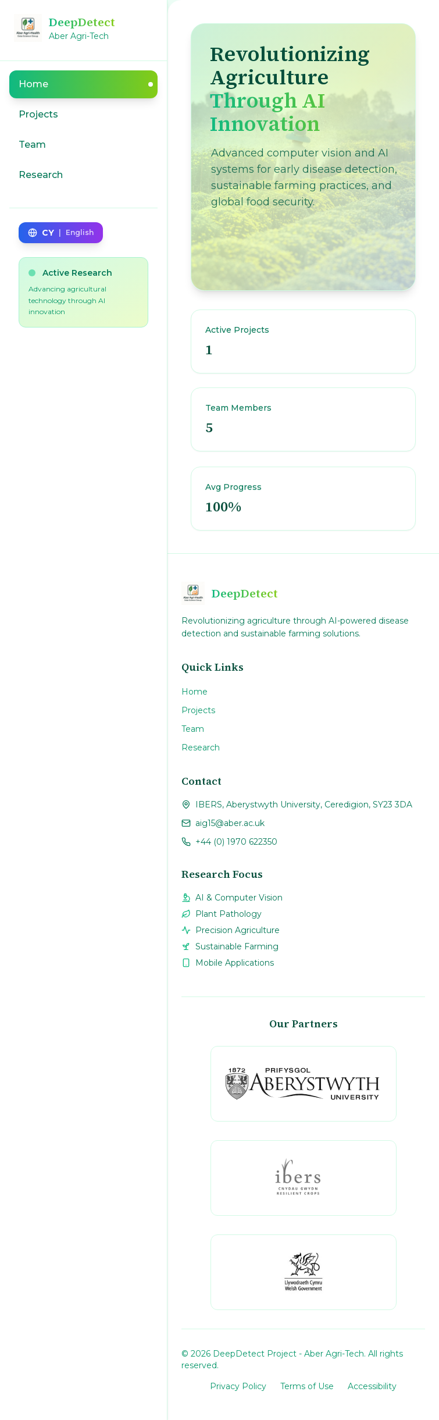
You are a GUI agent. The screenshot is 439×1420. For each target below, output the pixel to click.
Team (192, 729)
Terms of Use (307, 1386)
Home (194, 691)
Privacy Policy (238, 1386)
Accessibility (372, 1386)
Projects (198, 710)
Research (200, 747)
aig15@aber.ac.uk (230, 823)
